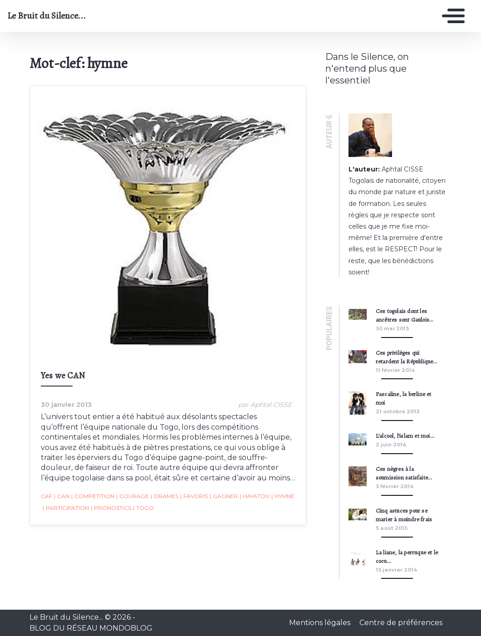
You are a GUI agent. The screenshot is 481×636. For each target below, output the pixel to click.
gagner (224, 496)
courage (132, 496)
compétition (92, 496)
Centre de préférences (400, 622)
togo (143, 508)
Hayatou (255, 496)
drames (164, 496)
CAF (46, 496)
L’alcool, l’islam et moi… (405, 436)
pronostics (111, 508)
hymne (282, 496)
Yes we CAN (63, 375)
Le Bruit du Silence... (46, 16)
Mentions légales (320, 622)
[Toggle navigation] (451, 16)
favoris (194, 496)
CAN (61, 496)
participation (66, 508)
